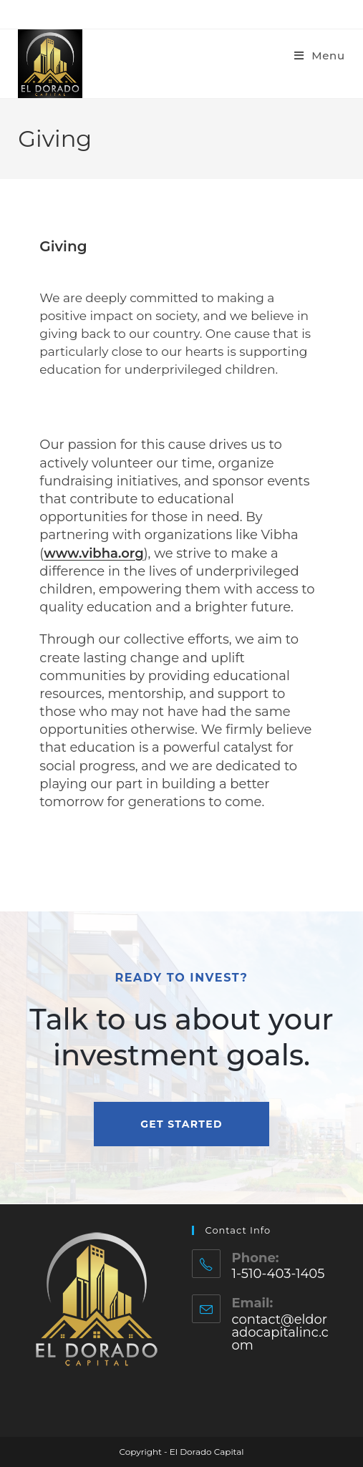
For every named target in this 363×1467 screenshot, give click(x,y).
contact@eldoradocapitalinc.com (279, 1332)
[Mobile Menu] (319, 55)
